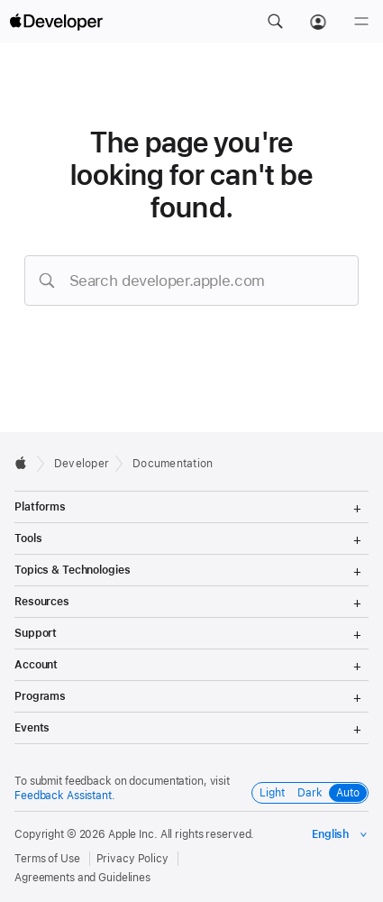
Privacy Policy (132, 858)
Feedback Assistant (63, 795)
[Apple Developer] (56, 21)
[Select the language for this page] (340, 834)
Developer (81, 463)
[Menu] (361, 21)
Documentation (172, 463)
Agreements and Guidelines (82, 877)
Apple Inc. (133, 834)
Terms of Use (47, 858)
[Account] (318, 21)
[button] (274, 21)
